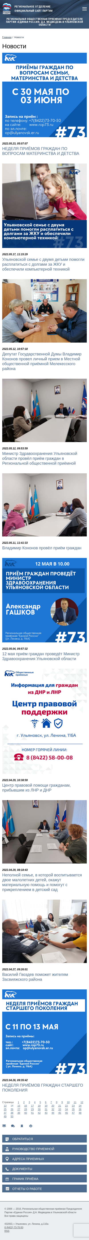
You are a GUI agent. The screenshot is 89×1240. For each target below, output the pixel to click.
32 (52, 1109)
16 (25, 1105)
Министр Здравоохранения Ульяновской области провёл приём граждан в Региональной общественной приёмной (39, 458)
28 (25, 1109)
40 (25, 1112)
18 (39, 1105)
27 (18, 1109)
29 (32, 1109)
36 (80, 1109)
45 (59, 1112)
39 (18, 1112)
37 (5, 1112)
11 (75, 1102)
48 (80, 1112)
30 (39, 1109)
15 (18, 1105)
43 (46, 1112)
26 (12, 1109)
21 (59, 1105)
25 (5, 1109)
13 (5, 1105)
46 (66, 1112)
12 (82, 1102)
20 (52, 1105)
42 (39, 1112)
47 (73, 1112)
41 (32, 1112)
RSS (6, 1231)
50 (12, 1116)
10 (68, 1102)
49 (5, 1116)
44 (52, 1112)
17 (32, 1105)
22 (66, 1105)
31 (46, 1109)
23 (73, 1105)
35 (73, 1109)
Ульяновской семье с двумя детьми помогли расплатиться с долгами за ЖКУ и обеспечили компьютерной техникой (43, 264)
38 (12, 1112)
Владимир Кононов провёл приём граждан (41, 548)
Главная (7, 37)
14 (12, 1105)
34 (66, 1109)
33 (59, 1109)
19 (46, 1105)
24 (80, 1105)
